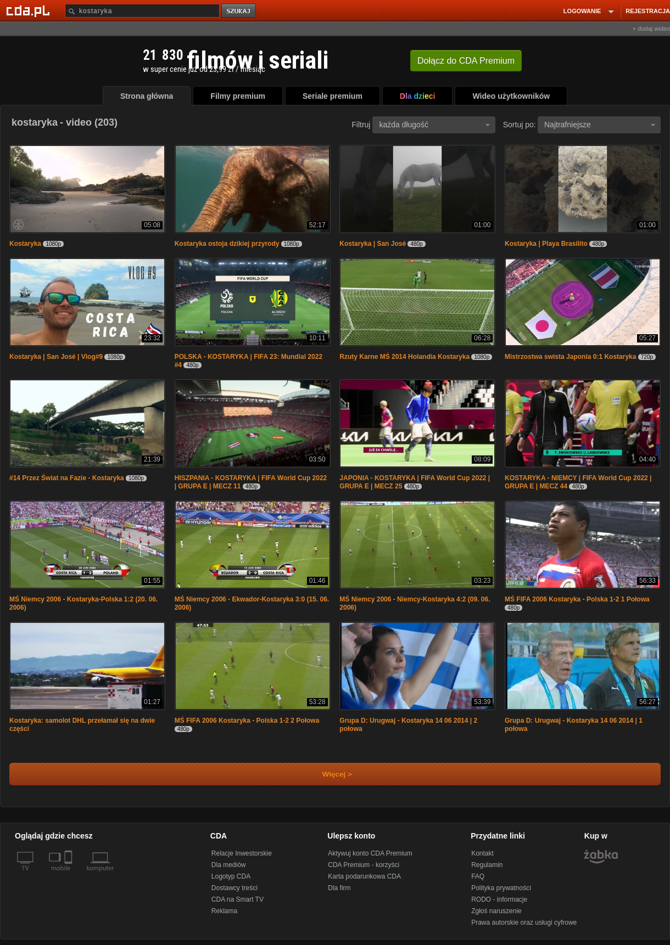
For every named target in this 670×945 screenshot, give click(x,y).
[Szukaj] (142, 11)
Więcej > (328, 774)
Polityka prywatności (501, 888)
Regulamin (487, 865)
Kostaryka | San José (372, 244)
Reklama (224, 911)
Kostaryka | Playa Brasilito (546, 244)
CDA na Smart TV (237, 899)
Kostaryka (25, 244)
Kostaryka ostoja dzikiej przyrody (227, 244)
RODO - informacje (499, 899)
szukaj (239, 11)
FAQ (477, 876)
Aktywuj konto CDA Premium (370, 853)
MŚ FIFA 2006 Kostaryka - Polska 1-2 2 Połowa (247, 720)
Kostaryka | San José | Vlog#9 (56, 357)
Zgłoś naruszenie (496, 911)
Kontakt (482, 853)
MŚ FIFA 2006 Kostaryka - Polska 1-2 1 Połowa (577, 599)
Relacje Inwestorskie (241, 853)
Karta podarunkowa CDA (364, 876)
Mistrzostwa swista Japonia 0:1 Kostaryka (570, 357)
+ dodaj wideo (651, 28)
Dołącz (466, 60)
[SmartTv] (69, 875)
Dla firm (339, 888)
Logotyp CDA (230, 876)
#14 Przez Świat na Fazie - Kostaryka (66, 478)
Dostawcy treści (234, 888)
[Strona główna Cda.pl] (29, 10)
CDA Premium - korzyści (363, 865)
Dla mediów (228, 865)
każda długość (434, 124)
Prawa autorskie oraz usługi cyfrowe (524, 922)
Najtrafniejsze (599, 124)
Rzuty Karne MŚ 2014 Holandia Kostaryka (404, 357)
